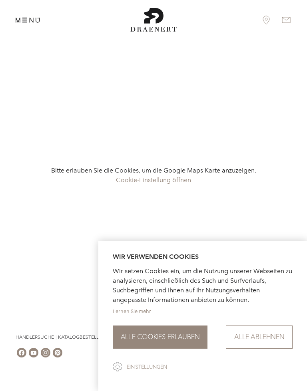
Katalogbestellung (84, 337)
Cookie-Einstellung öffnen (153, 180)
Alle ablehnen (259, 337)
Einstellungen (147, 367)
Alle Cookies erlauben (160, 337)
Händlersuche (35, 337)
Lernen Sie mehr (132, 311)
